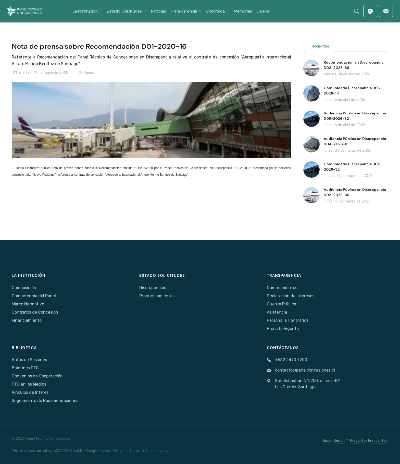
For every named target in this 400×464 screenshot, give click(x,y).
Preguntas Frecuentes (368, 440)
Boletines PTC (25, 367)
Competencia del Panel (34, 295)
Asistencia (277, 312)
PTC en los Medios (29, 384)
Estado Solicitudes (162, 275)
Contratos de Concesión (35, 312)
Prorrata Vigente (283, 328)
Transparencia (284, 275)
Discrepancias (152, 287)
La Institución (28, 275)
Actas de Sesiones (29, 359)
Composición (24, 287)
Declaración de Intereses (290, 295)
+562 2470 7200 (287, 360)
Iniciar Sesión (334, 440)
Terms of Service (143, 451)
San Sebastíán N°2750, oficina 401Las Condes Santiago (304, 384)
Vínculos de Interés (30, 392)
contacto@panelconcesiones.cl (301, 370)
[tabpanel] (345, 132)
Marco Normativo (28, 304)
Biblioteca (24, 347)
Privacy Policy (110, 451)
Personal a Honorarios (287, 320)
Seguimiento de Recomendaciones (45, 400)
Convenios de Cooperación (37, 376)
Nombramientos (282, 287)
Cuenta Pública (281, 304)
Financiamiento (27, 320)
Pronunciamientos (156, 295)
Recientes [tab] (320, 46)
